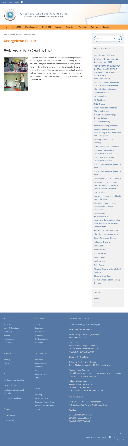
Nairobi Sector (100, 253)
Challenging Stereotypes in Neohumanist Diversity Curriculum (105, 206)
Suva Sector (99, 246)
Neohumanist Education (14, 380)
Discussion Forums (41, 332)
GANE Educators (11, 385)
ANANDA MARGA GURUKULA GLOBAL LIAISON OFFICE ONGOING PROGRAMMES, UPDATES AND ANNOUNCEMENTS (107, 72)
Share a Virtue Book (102, 276)
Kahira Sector (100, 257)
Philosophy (8, 332)
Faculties (58, 27)
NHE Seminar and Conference (107, 146)
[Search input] (105, 39)
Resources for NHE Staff (44, 406)
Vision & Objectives (11, 328)
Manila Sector (100, 250)
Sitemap (97, 299)
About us (7, 324)
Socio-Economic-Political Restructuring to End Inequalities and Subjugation (107, 132)
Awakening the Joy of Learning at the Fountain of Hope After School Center (107, 223)
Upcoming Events (41, 374)
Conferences (39, 328)
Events (37, 324)
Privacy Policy (9, 420)
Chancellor (8, 343)
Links (16, 2)
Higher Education (31, 27)
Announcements (40, 363)
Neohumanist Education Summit (107, 178)
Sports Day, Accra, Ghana (105, 238)
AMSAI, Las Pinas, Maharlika (106, 230)
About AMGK (16, 27)
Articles (37, 378)
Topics (97, 302)
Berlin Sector (99, 261)
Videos (37, 409)
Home (7, 27)
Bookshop (38, 395)
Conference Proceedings (44, 402)
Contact (4, 2)
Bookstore (106, 27)
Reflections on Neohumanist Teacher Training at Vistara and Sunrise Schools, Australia (107, 185)
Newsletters (70, 27)
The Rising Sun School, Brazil (106, 234)
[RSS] (115, 437)
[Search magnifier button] (118, 39)
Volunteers (38, 343)
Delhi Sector (99, 265)
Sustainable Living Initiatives (106, 125)
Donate (11, 2)
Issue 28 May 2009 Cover (105, 55)
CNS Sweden (99, 104)
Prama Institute (100, 96)
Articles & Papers (41, 398)
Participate (83, 27)
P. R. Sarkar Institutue (13, 398)
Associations (39, 335)
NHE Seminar (100, 192)
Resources (94, 27)
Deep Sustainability (102, 122)
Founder (7, 335)
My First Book (100, 100)
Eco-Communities (41, 339)
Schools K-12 (46, 27)
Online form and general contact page (84, 324)
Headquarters (9, 339)
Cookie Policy (9, 415)
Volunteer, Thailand (102, 242)
